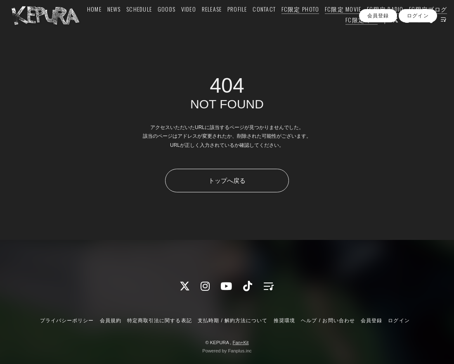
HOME (127, 23)
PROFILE (270, 23)
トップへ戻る (227, 180)
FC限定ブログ (310, 34)
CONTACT (297, 23)
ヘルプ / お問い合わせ (328, 320)
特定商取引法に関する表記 (159, 320)
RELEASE (244, 23)
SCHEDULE (172, 23)
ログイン (417, 49)
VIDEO (221, 23)
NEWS (147, 23)
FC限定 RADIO (418, 23)
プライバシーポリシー (67, 320)
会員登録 (378, 49)
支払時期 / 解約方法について (233, 320)
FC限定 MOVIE (376, 23)
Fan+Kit (241, 342)
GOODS (199, 23)
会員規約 (110, 320)
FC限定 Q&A (351, 34)
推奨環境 (284, 320)
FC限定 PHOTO (333, 23)
